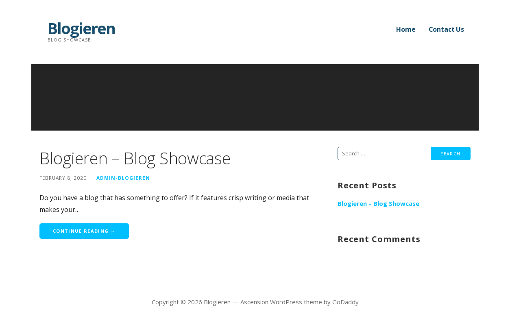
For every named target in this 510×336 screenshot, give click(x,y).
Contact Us (446, 29)
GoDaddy (345, 302)
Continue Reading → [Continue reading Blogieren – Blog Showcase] (84, 231)
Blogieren (81, 28)
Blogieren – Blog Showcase (135, 158)
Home (405, 29)
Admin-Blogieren (123, 178)
